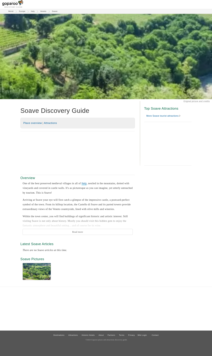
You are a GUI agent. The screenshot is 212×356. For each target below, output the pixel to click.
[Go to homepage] (12, 4)
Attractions (50, 123)
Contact (155, 335)
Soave (55, 11)
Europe (22, 11)
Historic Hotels (88, 335)
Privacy (131, 335)
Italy (33, 11)
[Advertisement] (77, 153)
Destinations (58, 335)
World (11, 11)
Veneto (43, 11)
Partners (111, 335)
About (101, 335)
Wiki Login (142, 335)
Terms (121, 335)
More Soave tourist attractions (162, 116)
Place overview (32, 123)
